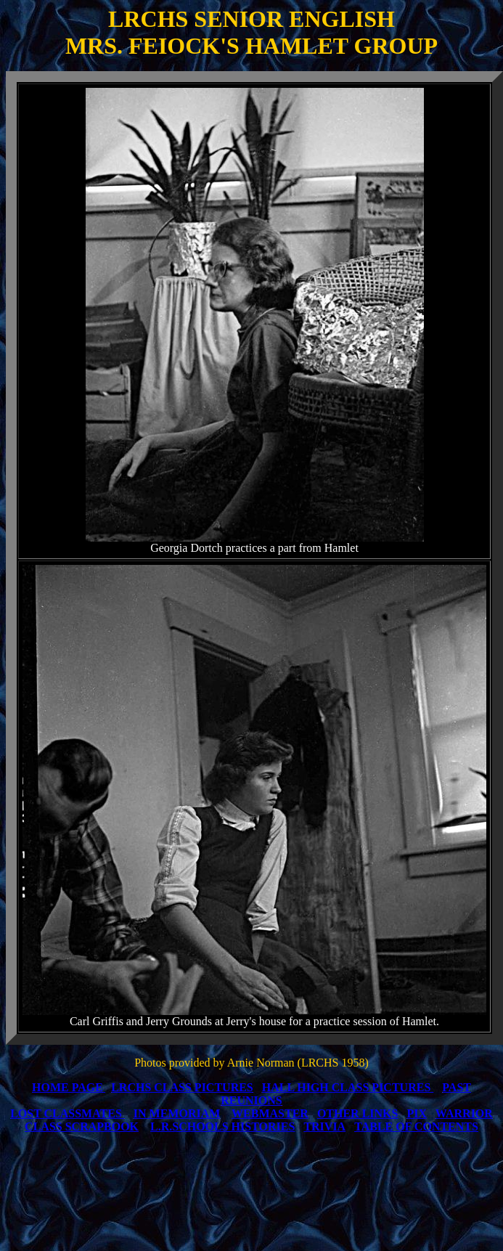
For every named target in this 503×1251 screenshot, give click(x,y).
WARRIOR (464, 1113)
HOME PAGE (67, 1087)
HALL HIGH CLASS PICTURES (346, 1087)
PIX (416, 1113)
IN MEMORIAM (177, 1113)
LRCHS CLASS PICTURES (182, 1087)
